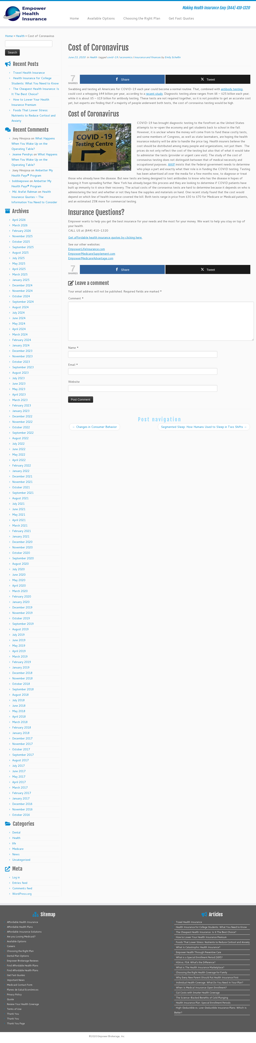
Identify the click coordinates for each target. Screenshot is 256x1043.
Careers (11, 946)
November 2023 (22, 356)
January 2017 (20, 798)
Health (20, 36)
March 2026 (20, 225)
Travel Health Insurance (29, 73)
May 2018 (18, 711)
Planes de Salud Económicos (22, 989)
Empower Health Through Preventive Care (198, 952)
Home (74, 18)
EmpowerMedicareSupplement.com (91, 254)
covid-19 (113, 57)
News (16, 854)
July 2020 (18, 569)
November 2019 (22, 613)
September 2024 (23, 302)
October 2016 (21, 815)
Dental (16, 832)
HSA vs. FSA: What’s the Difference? (195, 962)
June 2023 (18, 383)
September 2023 (23, 367)
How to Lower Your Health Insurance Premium (201, 937)
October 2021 (21, 487)
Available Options (101, 18)
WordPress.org (22, 894)
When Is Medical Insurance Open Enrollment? (201, 987)
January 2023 (20, 411)
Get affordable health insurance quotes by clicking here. (105, 237)
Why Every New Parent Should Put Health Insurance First (207, 977)
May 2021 (18, 514)
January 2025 (20, 280)
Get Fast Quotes (181, 18)
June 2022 (18, 449)
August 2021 (20, 498)
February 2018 (21, 727)
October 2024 (21, 296)
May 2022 (18, 454)
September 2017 (23, 755)
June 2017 (18, 771)
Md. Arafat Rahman (24, 192)
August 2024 (20, 307)
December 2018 (22, 673)
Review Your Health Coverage (23, 1004)
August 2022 (20, 438)
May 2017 (18, 776)
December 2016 (22, 804)
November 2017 (22, 744)
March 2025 (20, 274)
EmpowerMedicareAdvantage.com (90, 258)
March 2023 (20, 400)
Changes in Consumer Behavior (94, 427)
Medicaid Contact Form (19, 985)
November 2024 (22, 291)
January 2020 (20, 602)
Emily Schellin (173, 57)
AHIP (171, 164)
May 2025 (18, 263)
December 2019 (22, 607)
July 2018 (18, 700)
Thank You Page (16, 1023)
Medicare (18, 849)
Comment (76, 298)
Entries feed (19, 883)
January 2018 (20, 733)
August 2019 (20, 629)
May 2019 (18, 645)
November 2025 (22, 236)
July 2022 (18, 444)
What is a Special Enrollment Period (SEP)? (199, 957)
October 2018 (21, 684)
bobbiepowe (20, 181)
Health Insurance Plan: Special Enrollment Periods (203, 1002)
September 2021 (23, 493)
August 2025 (20, 252)
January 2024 (20, 345)
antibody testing (232, 89)
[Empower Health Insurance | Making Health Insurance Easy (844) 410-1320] (29, 13)
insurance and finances (147, 57)
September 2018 (23, 689)
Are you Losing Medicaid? (21, 936)
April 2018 (19, 716)
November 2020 (22, 547)
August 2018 (20, 695)
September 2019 (23, 624)
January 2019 (20, 667)
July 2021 (18, 504)
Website (74, 382)
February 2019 (21, 662)
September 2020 (23, 558)
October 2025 (21, 242)
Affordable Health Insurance (22, 922)
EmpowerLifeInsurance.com (86, 249)
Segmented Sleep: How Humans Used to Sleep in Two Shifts (204, 427)
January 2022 (20, 471)
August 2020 (20, 564)
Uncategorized (21, 860)
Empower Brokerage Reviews (22, 960)
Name (73, 348)
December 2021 (22, 476)
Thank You (13, 1013)
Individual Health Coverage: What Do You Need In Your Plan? (209, 982)
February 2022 (21, 465)
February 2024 (21, 340)
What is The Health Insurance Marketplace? (200, 967)
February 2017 (21, 793)
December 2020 (22, 542)
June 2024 (18, 318)
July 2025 (18, 258)
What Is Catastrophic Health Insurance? (198, 947)
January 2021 (20, 536)
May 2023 (18, 389)
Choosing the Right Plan (141, 18)
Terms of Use (14, 1009)
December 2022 (22, 416)
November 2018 (22, 678)
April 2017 (19, 782)
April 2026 (19, 220)
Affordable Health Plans (20, 927)
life (14, 843)
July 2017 (18, 766)
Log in (16, 877)
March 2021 (20, 525)
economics (126, 57)
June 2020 (18, 575)
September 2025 (23, 247)
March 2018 (20, 722)
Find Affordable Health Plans (22, 965)
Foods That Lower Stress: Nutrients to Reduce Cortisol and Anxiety (33, 115)
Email (73, 365)
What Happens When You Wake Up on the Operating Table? (33, 143)
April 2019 (19, 651)
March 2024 (20, 334)
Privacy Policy (14, 994)
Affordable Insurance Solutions (24, 931)
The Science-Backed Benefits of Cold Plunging (202, 997)
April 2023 (19, 394)
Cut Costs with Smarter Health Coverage (198, 992)
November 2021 (22, 482)
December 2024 (22, 285)
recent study (154, 94)
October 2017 (21, 749)
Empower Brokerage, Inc (111, 1036)
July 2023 (18, 378)
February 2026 (21, 231)
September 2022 (23, 433)
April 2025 (19, 269)
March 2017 (20, 787)
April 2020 (19, 585)
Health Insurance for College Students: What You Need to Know (211, 927)
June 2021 (18, 509)
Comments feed (22, 888)
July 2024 (18, 312)
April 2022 (19, 460)
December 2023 (22, 351)
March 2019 (20, 656)
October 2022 (21, 427)
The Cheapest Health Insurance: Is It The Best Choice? (206, 932)
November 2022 (22, 422)
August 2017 (20, 760)
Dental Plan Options (18, 956)
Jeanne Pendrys (22, 154)
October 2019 (21, 618)
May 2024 (18, 323)
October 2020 (21, 553)
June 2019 (18, 640)
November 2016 (22, 809)
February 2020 (21, 596)
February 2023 (21, 405)
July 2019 (18, 635)
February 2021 (21, 531)
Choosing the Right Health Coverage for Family (201, 972)
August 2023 (20, 373)
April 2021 (19, 520)
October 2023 (21, 362)
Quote (10, 999)
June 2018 (18, 706)
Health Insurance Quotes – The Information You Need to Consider (34, 197)
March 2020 (20, 591)
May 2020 (18, 580)
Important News (16, 980)
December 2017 (22, 738)
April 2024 (19, 329)
